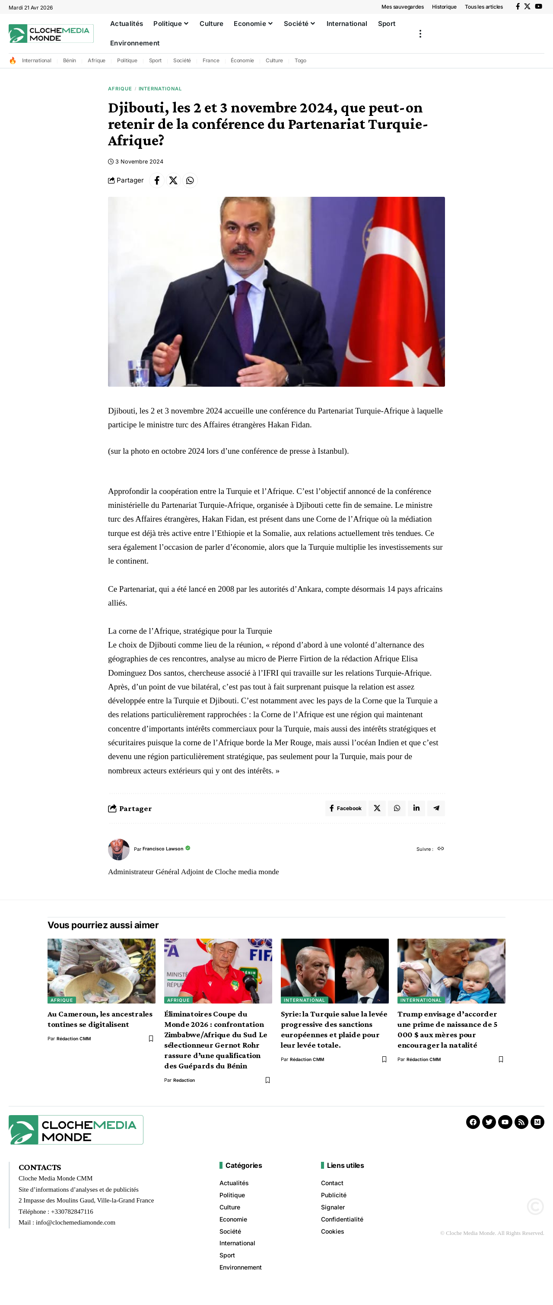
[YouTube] (538, 6)
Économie (242, 60)
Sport (155, 60)
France (211, 60)
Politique (127, 60)
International (36, 60)
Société (182, 60)
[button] (420, 33)
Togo (300, 60)
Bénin (69, 60)
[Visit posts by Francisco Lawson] (119, 855)
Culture (274, 60)
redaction (185, 1086)
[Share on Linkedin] (416, 813)
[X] (527, 6)
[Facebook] (518, 6)
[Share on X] (176, 183)
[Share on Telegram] (436, 813)
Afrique (96, 60)
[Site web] (440, 855)
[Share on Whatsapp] (194, 183)
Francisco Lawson (166, 855)
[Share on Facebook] (157, 183)
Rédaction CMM (75, 1045)
